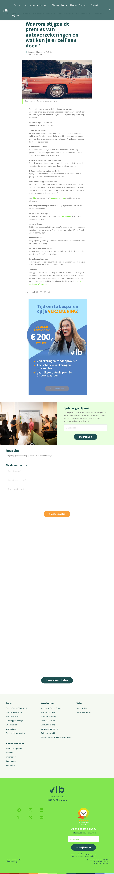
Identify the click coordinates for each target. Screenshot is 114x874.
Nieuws (73, 5)
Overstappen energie (14, 720)
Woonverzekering (48, 716)
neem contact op (57, 198)
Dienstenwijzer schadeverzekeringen (56, 737)
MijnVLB (15, 15)
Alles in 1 (9, 752)
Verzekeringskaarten (49, 729)
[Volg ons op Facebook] (19, 810)
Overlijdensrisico (48, 720)
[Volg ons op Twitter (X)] (41, 810)
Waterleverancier (84, 712)
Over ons (83, 5)
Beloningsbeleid (48, 733)
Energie (17, 5)
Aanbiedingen (11, 765)
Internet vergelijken (14, 748)
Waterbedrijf (82, 708)
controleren (66, 216)
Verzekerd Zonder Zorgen (51, 708)
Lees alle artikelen (57, 680)
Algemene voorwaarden (13, 860)
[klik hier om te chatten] (30, 817)
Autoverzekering (48, 712)
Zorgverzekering (48, 725)
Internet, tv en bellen (15, 743)
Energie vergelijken (14, 712)
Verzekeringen (31, 5)
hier (35, 198)
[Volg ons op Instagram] (30, 810)
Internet (43, 5)
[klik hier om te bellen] (19, 817)
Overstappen (11, 761)
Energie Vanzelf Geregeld (16, 708)
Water (79, 703)
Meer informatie (57, 388)
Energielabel (11, 729)
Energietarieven (12, 716)
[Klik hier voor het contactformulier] (41, 817)
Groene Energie (12, 725)
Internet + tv (11, 757)
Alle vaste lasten (59, 5)
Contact (94, 5)
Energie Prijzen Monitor (16, 733)
